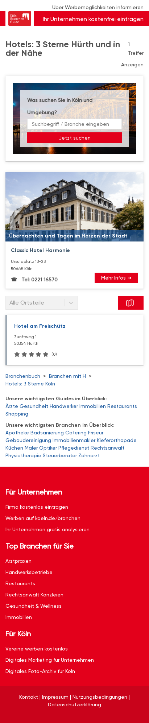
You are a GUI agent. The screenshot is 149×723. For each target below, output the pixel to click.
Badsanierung (47, 432)
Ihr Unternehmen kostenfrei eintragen (93, 19)
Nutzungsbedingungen (100, 697)
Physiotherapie (23, 455)
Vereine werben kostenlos (36, 649)
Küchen (14, 448)
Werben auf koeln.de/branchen (42, 518)
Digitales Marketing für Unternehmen (49, 660)
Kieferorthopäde (117, 440)
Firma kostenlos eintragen (36, 507)
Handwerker (64, 406)
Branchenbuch (22, 376)
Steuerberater (60, 455)
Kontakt (28, 697)
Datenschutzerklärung (74, 704)
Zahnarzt (89, 455)
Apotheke (17, 432)
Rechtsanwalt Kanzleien (34, 595)
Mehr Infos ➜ (116, 278)
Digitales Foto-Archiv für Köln (40, 671)
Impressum (55, 697)
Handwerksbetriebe (29, 572)
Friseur (95, 432)
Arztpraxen (18, 561)
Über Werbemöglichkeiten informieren (98, 7)
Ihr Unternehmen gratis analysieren (47, 529)
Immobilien (92, 406)
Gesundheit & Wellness (33, 606)
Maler (31, 448)
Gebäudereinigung (28, 440)
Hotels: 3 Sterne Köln (30, 384)
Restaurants (122, 406)
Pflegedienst (73, 448)
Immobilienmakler (74, 440)
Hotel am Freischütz (40, 326)
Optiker (48, 448)
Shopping (16, 414)
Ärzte (11, 406)
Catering (76, 432)
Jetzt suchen (75, 138)
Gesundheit (34, 406)
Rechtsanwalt (107, 448)
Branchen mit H (67, 376)
